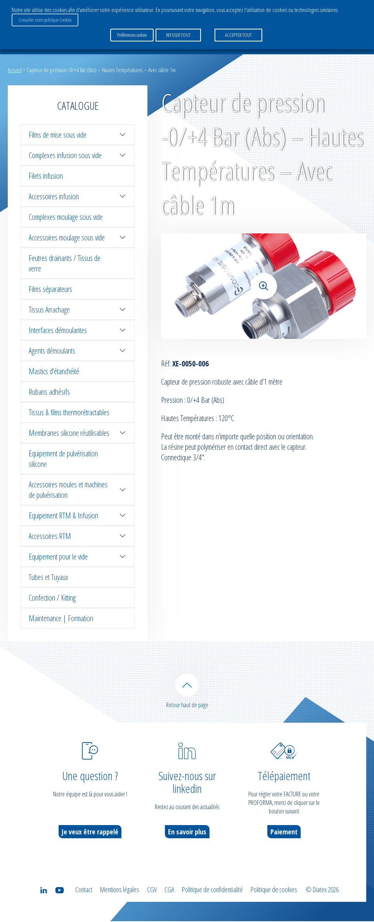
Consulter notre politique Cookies (45, 19)
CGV (152, 890)
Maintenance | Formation (61, 618)
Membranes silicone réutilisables (77, 433)
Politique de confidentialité (212, 890)
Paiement (284, 832)
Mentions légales (119, 890)
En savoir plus (187, 832)
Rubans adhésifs (49, 392)
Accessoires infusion (77, 196)
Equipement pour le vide (77, 556)
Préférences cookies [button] (132, 34)
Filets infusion (46, 176)
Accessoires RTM (77, 536)
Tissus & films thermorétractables (69, 412)
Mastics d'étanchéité (54, 371)
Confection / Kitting (52, 597)
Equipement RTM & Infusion (77, 515)
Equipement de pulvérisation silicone (63, 458)
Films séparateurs (50, 289)
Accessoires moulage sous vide (77, 237)
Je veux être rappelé (90, 832)
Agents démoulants (77, 350)
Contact (83, 890)
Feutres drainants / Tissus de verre (64, 263)
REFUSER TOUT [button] (178, 34)
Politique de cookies (274, 890)
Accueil (15, 70)
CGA (169, 890)
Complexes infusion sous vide (77, 155)
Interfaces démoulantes (77, 330)
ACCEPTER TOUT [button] (238, 34)
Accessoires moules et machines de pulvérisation (77, 489)
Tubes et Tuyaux (48, 577)
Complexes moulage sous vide (66, 217)
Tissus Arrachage (77, 309)
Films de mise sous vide (77, 134)
